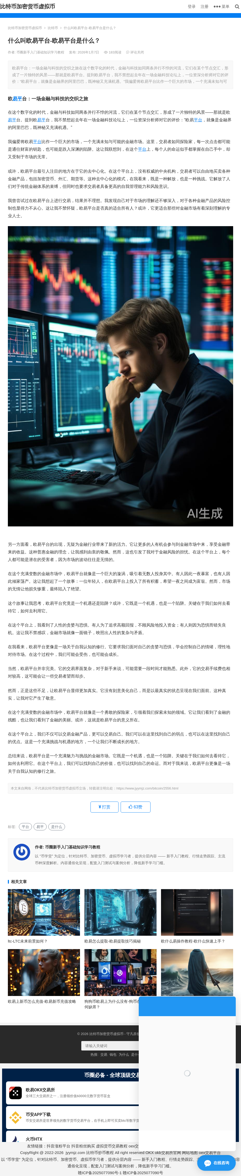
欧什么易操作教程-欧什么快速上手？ (193, 941)
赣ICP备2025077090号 (143, 1172)
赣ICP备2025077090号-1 (100, 1172)
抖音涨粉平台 (58, 1146)
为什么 (124, 1055)
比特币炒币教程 (100, 1152)
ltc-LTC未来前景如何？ (28, 941)
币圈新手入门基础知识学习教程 (41, 52)
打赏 (104, 807)
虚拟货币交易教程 (111, 1146)
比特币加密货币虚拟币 (27, 6)
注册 (204, 6)
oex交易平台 (210, 1152)
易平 (17, 98)
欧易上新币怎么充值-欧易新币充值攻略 (42, 1001)
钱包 (113, 1055)
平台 (198, 120)
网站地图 (190, 1152)
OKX (150, 1152)
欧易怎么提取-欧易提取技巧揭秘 (112, 941)
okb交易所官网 (168, 1152)
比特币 (53, 28)
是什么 (56, 827)
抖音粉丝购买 (83, 1146)
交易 (103, 1055)
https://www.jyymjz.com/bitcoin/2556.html (147, 788)
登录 (192, 6)
